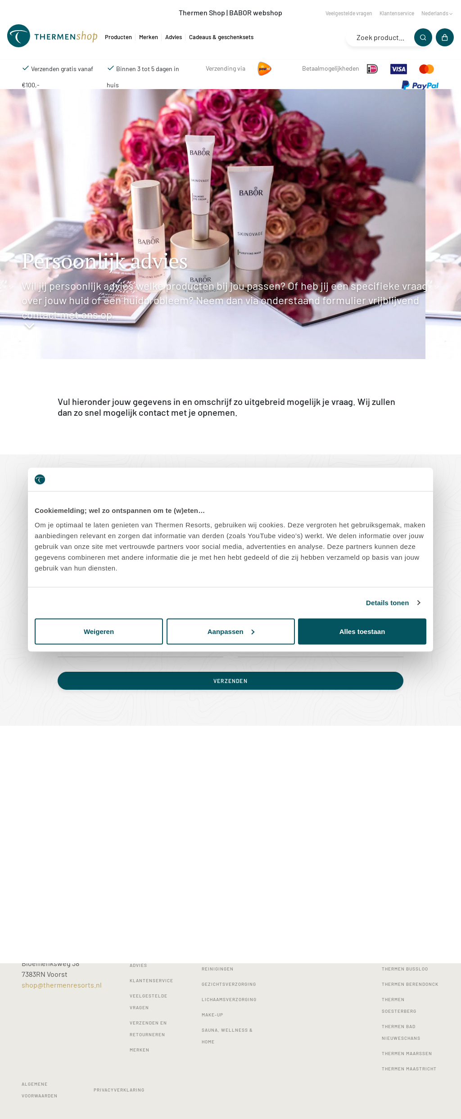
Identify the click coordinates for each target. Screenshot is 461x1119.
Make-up (212, 1014)
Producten (118, 36)
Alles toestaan (362, 631)
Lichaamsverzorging (229, 999)
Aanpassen (231, 631)
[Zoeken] (423, 37)
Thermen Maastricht (409, 1068)
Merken (148, 36)
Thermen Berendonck (410, 984)
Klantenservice (397, 13)
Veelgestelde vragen (348, 13)
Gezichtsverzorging (229, 984)
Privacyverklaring (119, 1089)
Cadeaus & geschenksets (221, 36)
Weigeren (99, 631)
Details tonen (387, 603)
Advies (173, 36)
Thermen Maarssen (407, 1053)
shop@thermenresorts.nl (62, 984)
